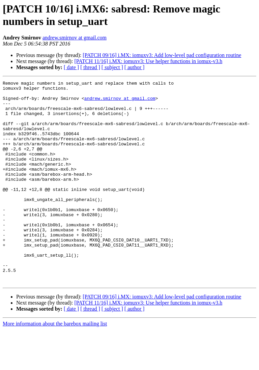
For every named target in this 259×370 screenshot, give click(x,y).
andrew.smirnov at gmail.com (74, 37)
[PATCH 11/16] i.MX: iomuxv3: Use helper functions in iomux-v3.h (148, 61)
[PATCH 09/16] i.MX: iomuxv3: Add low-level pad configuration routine (162, 55)
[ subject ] (112, 67)
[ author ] (134, 67)
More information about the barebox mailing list (55, 364)
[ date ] (71, 67)
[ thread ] (90, 67)
